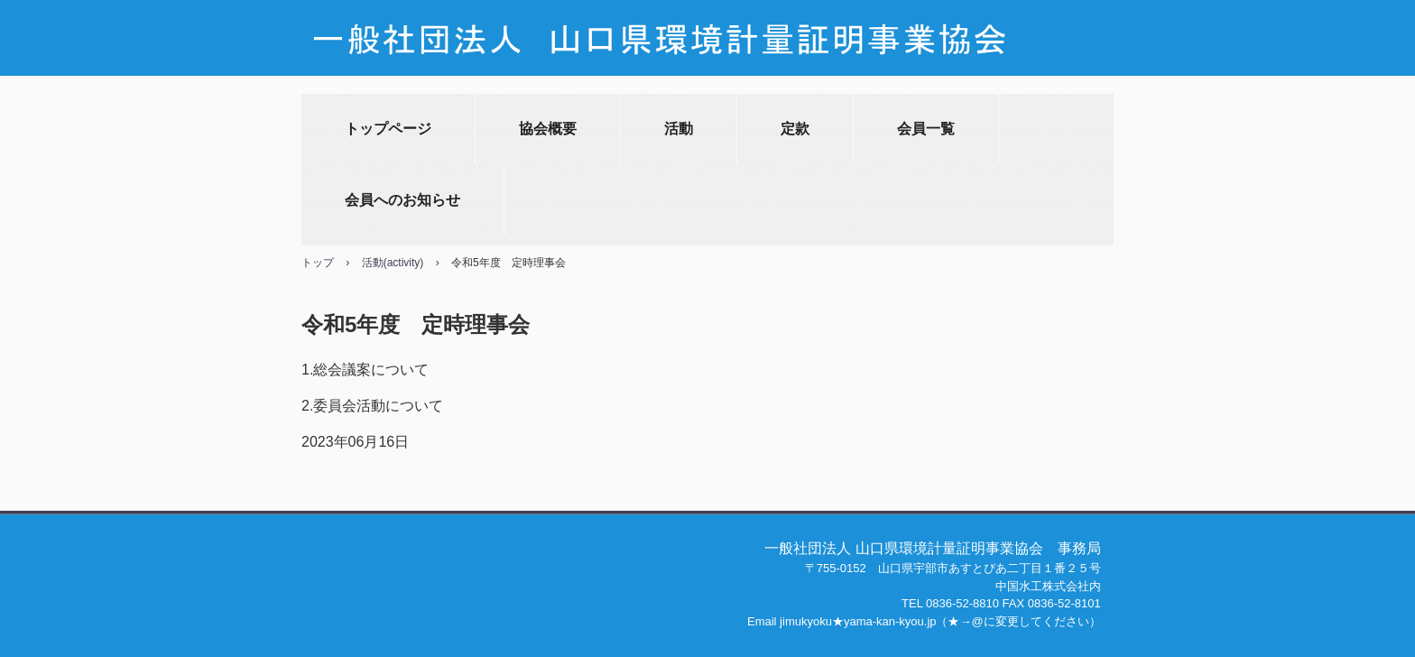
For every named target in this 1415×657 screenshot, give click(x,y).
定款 (795, 128)
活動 (678, 128)
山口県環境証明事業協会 (707, 47)
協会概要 (548, 128)
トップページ (388, 128)
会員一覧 (926, 128)
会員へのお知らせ (402, 200)
